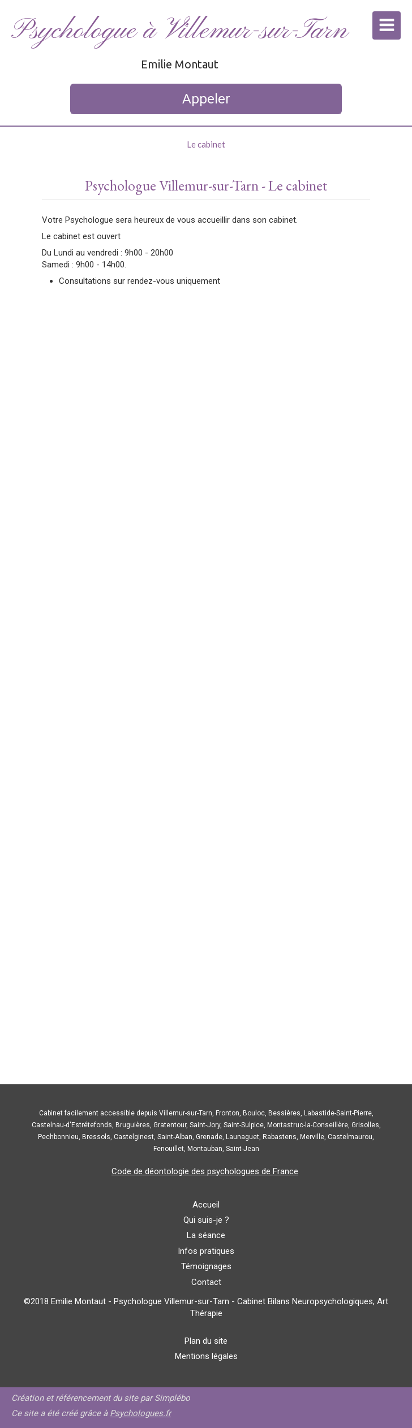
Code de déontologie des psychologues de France (204, 1171)
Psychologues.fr (140, 1413)
